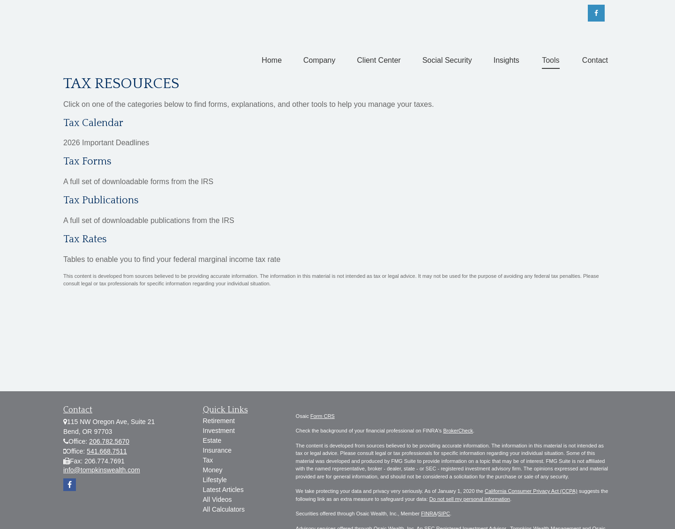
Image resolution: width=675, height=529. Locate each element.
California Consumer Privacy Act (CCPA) (531, 491)
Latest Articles (223, 489)
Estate (212, 440)
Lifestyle (215, 480)
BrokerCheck (458, 430)
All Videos (217, 499)
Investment (219, 430)
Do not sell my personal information (469, 499)
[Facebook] (596, 13)
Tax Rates (85, 239)
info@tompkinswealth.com (101, 470)
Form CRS (322, 416)
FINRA (428, 513)
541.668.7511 (107, 451)
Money (213, 470)
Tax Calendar (93, 123)
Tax (208, 460)
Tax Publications (101, 200)
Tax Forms (87, 161)
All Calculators (224, 509)
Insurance (217, 450)
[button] (271, 60)
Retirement (219, 421)
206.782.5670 (109, 441)
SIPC (444, 513)
